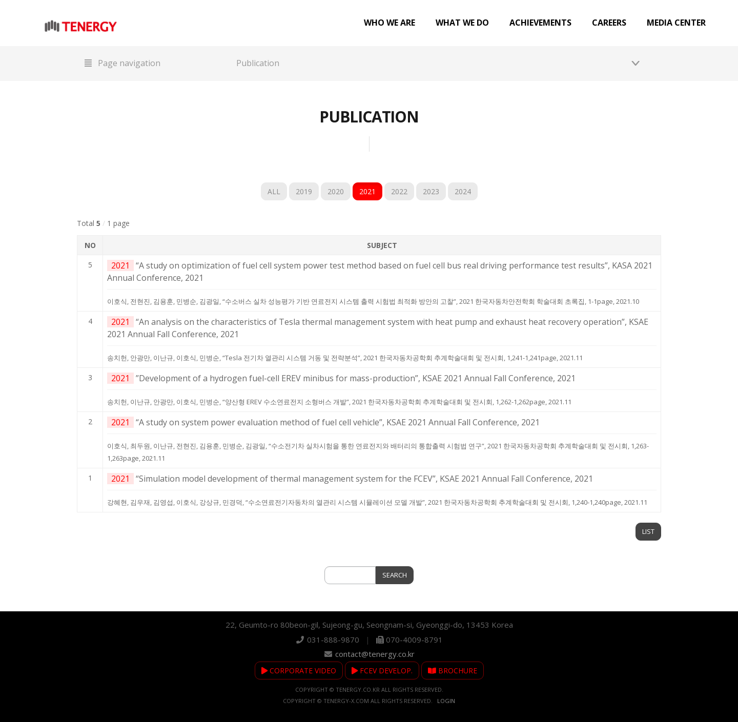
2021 (367, 191)
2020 (335, 191)
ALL (274, 191)
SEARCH (394, 575)
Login (446, 701)
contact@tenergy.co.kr (375, 654)
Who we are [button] (389, 22)
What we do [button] (462, 22)
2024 (463, 191)
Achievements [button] (540, 22)
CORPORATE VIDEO (298, 670)
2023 (431, 191)
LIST (648, 531)
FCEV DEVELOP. (382, 670)
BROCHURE (452, 670)
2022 (399, 191)
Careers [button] (609, 22)
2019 (304, 191)
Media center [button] (676, 22)
